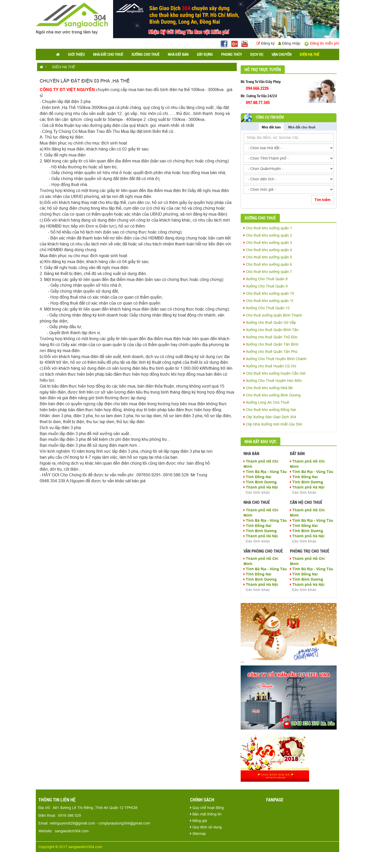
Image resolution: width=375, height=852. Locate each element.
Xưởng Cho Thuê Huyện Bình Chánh (275, 359)
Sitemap (198, 834)
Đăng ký (266, 43)
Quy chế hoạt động (207, 808)
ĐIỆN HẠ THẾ (309, 54)
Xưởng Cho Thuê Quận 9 (266, 286)
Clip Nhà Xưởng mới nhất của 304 (273, 424)
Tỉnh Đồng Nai (257, 477)
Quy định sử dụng (206, 827)
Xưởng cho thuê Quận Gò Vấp (270, 322)
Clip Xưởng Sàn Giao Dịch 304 (270, 417)
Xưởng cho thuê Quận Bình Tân (271, 330)
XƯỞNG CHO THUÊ (145, 54)
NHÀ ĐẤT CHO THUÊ (108, 54)
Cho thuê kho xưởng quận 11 (269, 301)
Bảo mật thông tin (205, 814)
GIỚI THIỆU (76, 54)
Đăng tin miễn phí (321, 43)
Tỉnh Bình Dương (260, 482)
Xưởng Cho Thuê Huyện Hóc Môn (273, 381)
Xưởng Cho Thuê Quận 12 (267, 308)
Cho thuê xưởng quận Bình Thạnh (273, 315)
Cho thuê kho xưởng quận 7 (268, 272)
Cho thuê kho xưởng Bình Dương (272, 395)
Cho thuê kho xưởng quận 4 (268, 250)
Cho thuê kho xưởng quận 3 (268, 243)
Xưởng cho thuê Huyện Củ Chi (270, 366)
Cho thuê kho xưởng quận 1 (268, 228)
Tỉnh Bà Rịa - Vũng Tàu (265, 472)
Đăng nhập (289, 43)
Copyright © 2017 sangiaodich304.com (70, 847)
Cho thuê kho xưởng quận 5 (268, 257)
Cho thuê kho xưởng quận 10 (269, 293)
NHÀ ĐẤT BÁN (178, 54)
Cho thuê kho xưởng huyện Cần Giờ (274, 373)
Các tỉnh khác (258, 492)
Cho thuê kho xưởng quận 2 (268, 235)
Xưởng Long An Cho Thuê (266, 402)
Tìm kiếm (322, 200)
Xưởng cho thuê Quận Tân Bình (271, 344)
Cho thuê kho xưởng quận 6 (268, 264)
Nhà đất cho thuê (301, 127)
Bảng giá (198, 821)
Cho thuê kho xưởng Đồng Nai (270, 410)
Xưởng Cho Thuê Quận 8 (266, 279)
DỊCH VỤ (256, 54)
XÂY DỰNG (205, 54)
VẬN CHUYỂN (281, 54)
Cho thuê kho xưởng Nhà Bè (268, 388)
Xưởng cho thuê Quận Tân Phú (270, 351)
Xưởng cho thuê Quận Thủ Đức (271, 337)
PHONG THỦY (231, 54)
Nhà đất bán (271, 127)
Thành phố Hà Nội (261, 487)
